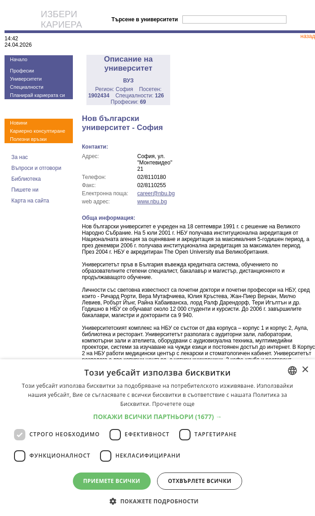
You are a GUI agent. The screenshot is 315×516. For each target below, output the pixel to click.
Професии (22, 70)
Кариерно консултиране (37, 131)
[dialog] (157, 437)
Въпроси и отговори (36, 168)
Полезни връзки (28, 139)
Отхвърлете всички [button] (199, 481)
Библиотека (26, 179)
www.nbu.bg (152, 201)
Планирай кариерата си (37, 95)
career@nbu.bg (156, 193)
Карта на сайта (30, 201)
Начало (18, 59)
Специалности (26, 87)
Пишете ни (24, 190)
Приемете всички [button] (111, 481)
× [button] (304, 370)
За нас (19, 157)
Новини (18, 122)
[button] (157, 416)
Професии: (128, 102)
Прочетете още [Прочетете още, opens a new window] (173, 404)
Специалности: (139, 95)
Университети (26, 79)
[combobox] (292, 370)
